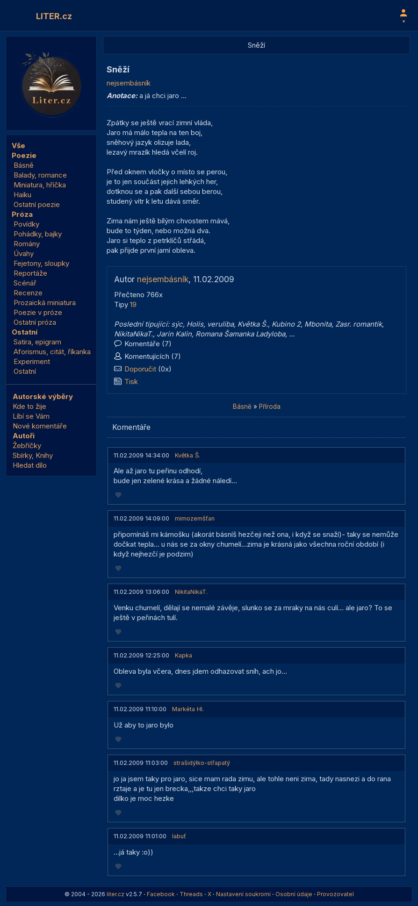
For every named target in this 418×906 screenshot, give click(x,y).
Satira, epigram (37, 341)
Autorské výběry (43, 396)
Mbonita (318, 324)
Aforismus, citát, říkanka (52, 351)
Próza (22, 214)
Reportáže (30, 273)
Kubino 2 (286, 324)
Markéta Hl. (188, 709)
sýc (177, 324)
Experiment (32, 361)
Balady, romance (40, 175)
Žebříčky (27, 445)
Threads (191, 894)
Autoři (24, 435)
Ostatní (24, 332)
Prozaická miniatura (45, 302)
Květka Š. (253, 324)
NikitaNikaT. (133, 333)
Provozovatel (335, 894)
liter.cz (115, 894)
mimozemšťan (195, 518)
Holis (195, 324)
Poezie (24, 155)
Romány (27, 243)
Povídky (26, 224)
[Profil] (403, 15)
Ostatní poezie (37, 204)
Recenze (28, 292)
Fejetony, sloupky (41, 263)
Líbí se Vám (31, 416)
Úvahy (24, 253)
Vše (18, 145)
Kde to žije (29, 406)
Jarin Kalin (174, 333)
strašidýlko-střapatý (201, 762)
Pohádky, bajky (38, 233)
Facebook (161, 894)
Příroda (270, 406)
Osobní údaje (293, 894)
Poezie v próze (38, 312)
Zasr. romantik (358, 324)
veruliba (220, 324)
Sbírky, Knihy (33, 455)
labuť (179, 836)
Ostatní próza (35, 322)
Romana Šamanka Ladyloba (240, 333)
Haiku (22, 194)
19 (133, 304)
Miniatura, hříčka (40, 184)
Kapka (183, 655)
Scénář (25, 282)
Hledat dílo (30, 465)
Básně (24, 165)
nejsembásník (129, 82)
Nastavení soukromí (243, 894)
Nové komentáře (40, 425)
